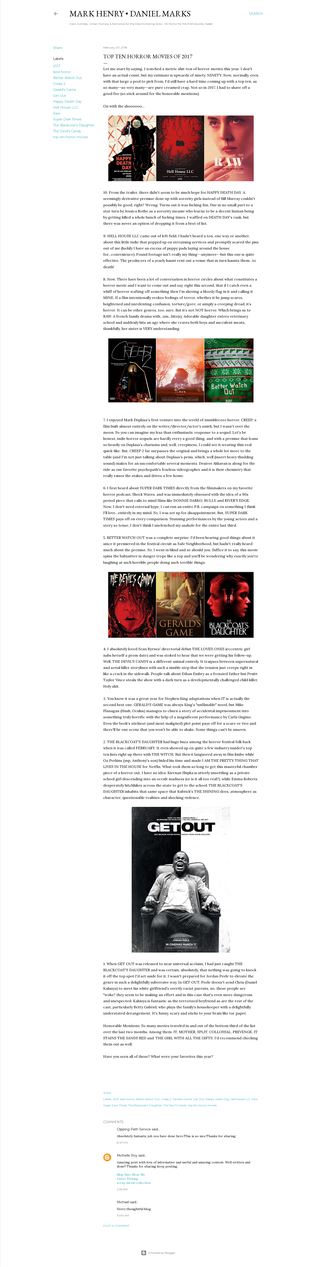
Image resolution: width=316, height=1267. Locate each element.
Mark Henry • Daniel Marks (130, 13)
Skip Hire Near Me (131, 1175)
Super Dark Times (67, 119)
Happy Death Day (67, 101)
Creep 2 (59, 84)
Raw (56, 113)
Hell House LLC (65, 107)
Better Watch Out (67, 78)
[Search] (256, 13)
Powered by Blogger (158, 1253)
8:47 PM (122, 1142)
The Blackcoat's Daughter (73, 125)
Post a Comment (116, 1225)
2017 (57, 66)
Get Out (59, 96)
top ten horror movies (70, 137)
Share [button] (57, 48)
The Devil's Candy (67, 131)
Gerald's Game (64, 90)
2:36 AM (122, 1189)
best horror (62, 72)
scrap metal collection (134, 1183)
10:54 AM (123, 1215)
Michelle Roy (127, 1155)
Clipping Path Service (134, 1129)
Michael (123, 1202)
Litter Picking (127, 1179)
